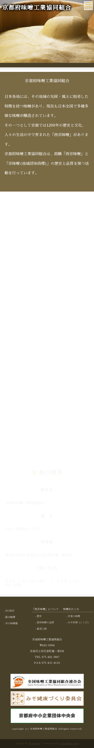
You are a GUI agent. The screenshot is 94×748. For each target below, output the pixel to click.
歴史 (39, 616)
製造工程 (42, 629)
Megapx (34, 743)
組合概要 (10, 617)
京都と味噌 (74, 616)
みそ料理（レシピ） (79, 622)
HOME (9, 611)
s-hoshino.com (69, 743)
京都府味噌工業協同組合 (36, 8)
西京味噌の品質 (45, 622)
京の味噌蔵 (11, 623)
